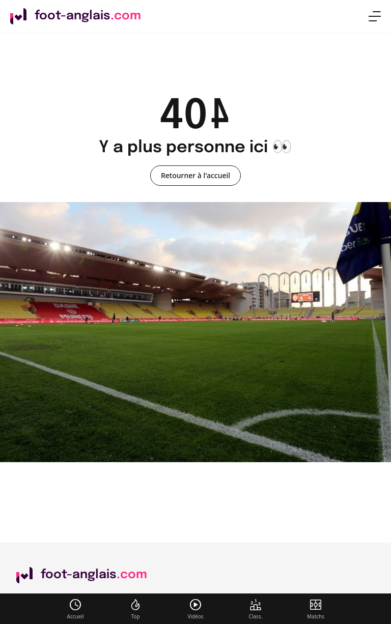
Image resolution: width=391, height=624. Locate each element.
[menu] (374, 16)
